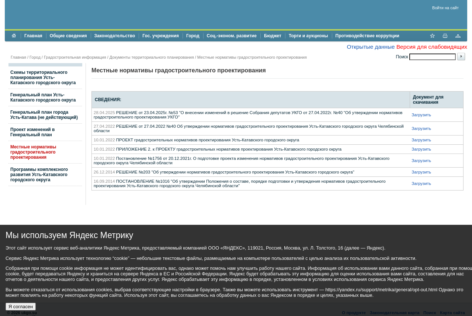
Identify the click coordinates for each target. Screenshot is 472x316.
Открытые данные (371, 47)
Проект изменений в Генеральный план (32, 132)
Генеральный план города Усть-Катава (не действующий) (44, 115)
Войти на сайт (445, 8)
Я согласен (20, 306)
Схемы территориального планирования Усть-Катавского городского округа (43, 77)
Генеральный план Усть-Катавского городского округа (43, 97)
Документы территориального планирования (152, 57)
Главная (33, 35)
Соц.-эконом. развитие (232, 35)
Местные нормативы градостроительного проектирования (33, 152)
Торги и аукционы (308, 35)
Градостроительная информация (75, 57)
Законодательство (114, 35)
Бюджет (272, 35)
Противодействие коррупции (367, 35)
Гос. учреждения (160, 35)
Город (192, 35)
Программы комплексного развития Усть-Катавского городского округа (39, 174)
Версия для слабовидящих (431, 47)
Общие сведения (68, 35)
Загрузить (421, 115)
